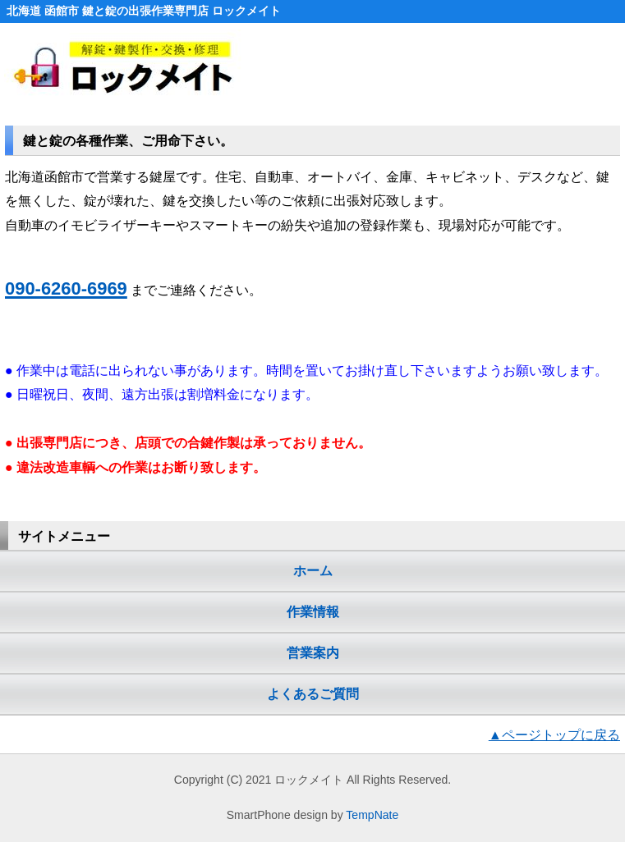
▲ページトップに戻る (554, 734)
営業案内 (313, 652)
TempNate (372, 814)
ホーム (313, 570)
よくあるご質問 (313, 693)
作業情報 (313, 611)
